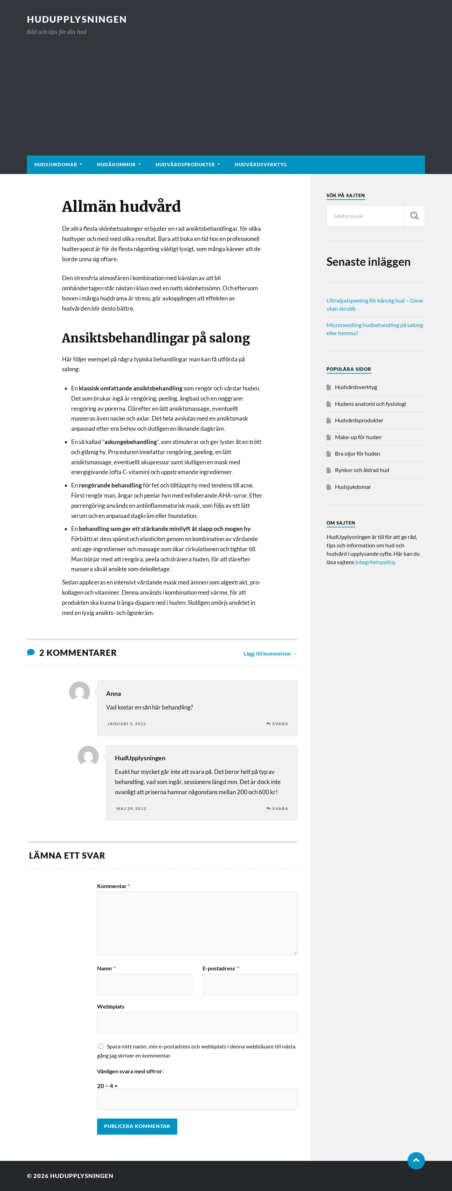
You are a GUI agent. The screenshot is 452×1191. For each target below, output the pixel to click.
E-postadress (221, 968)
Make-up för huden (358, 437)
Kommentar (113, 886)
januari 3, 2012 (127, 723)
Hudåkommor (116, 164)
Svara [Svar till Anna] (280, 723)
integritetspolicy (375, 562)
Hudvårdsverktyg (261, 164)
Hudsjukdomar (55, 164)
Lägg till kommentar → (270, 653)
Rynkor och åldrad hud (362, 469)
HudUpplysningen (77, 19)
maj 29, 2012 (131, 808)
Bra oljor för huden (357, 453)
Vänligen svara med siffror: (130, 1071)
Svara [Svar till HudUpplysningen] (280, 808)
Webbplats (110, 1006)
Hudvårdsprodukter (185, 164)
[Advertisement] (226, 89)
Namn (106, 968)
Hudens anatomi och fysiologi (370, 403)
